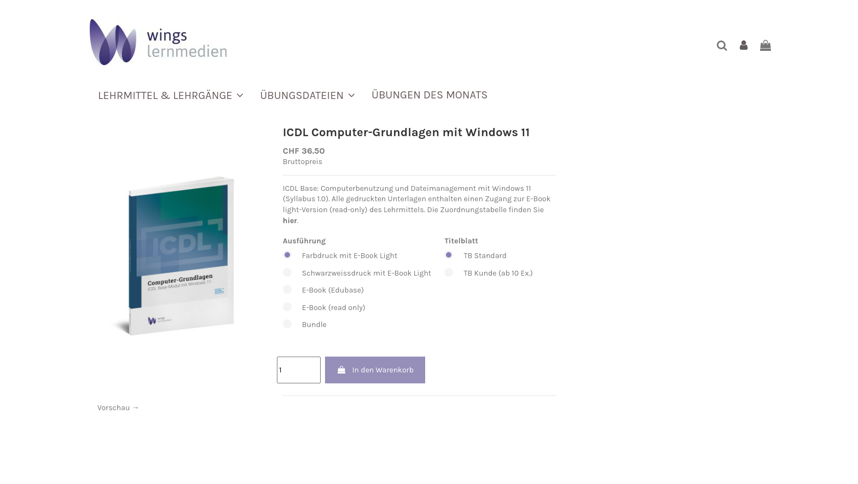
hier (290, 220)
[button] (171, 95)
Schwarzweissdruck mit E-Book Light (357, 273)
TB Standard (488, 255)
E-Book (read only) (357, 307)
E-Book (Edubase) (357, 290)
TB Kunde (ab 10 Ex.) (488, 273)
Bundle (357, 324)
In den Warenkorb (375, 370)
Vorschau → (118, 407)
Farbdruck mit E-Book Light (357, 255)
